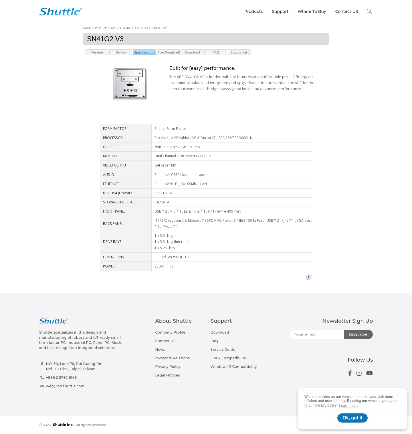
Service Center (224, 349)
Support (280, 11)
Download (220, 332)
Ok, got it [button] (352, 417)
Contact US (346, 11)
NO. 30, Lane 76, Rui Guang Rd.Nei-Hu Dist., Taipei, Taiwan (74, 366)
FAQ (214, 341)
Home (87, 28)
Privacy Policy (167, 366)
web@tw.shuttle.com (65, 386)
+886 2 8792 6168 (61, 377)
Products (253, 11)
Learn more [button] (348, 406)
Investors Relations (172, 358)
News (160, 349)
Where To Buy (312, 11)
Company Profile (170, 332)
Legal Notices (167, 375)
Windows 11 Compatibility (234, 366)
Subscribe (357, 334)
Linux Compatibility (228, 358)
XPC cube (141, 28)
